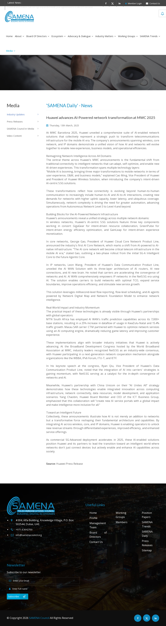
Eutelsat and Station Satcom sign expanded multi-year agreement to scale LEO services (50, 7)
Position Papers (147, 515)
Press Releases (147, 543)
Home (9, 36)
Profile (93, 518)
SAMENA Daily (147, 534)
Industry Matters (105, 36)
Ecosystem (58, 36)
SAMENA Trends (150, 36)
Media (10, 50)
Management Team (97, 525)
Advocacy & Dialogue (80, 36)
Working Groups (128, 36)
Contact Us (153, 3)
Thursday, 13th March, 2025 (62, 125)
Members (121, 522)
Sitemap (147, 550)
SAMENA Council (39, 618)
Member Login (133, 3)
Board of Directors (37, 36)
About (19, 36)
